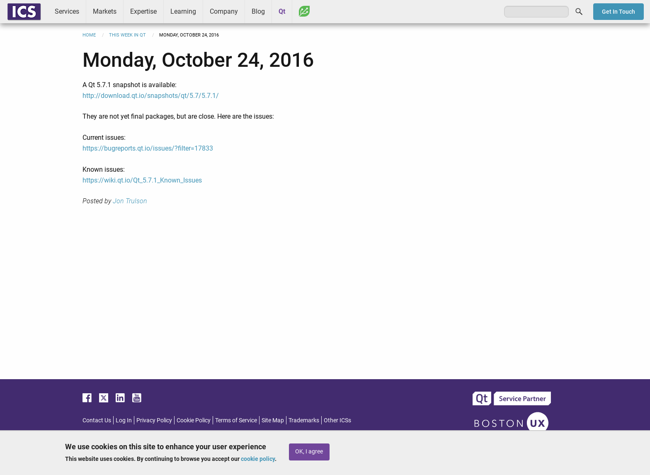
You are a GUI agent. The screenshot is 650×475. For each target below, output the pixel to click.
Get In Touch (618, 11)
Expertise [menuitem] (143, 11)
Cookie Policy (194, 420)
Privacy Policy (154, 420)
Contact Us (96, 420)
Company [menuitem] (224, 11)
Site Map (273, 420)
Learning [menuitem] (183, 11)
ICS (24, 11)
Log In (124, 420)
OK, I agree (309, 451)
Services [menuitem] (67, 11)
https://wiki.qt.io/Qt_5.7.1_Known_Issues (142, 180)
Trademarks (304, 420)
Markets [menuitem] (104, 11)
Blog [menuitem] (258, 11)
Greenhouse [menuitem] (304, 11)
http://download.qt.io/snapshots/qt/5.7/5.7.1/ (150, 96)
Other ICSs (337, 420)
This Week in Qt (127, 35)
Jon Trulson (130, 201)
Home (89, 35)
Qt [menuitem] (282, 11)
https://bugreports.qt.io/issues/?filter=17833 (147, 148)
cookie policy (258, 459)
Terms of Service (236, 420)
